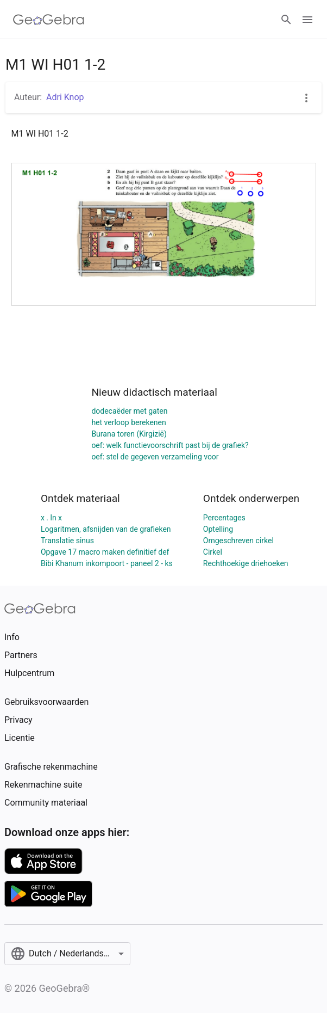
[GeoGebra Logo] (48, 19)
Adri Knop (65, 97)
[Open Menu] (307, 19)
